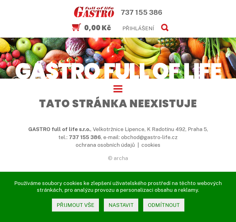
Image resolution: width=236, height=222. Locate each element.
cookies (150, 145)
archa (121, 158)
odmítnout (164, 205)
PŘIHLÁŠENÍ (138, 28)
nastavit (121, 205)
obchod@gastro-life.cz (149, 137)
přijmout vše (75, 205)
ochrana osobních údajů (105, 145)
